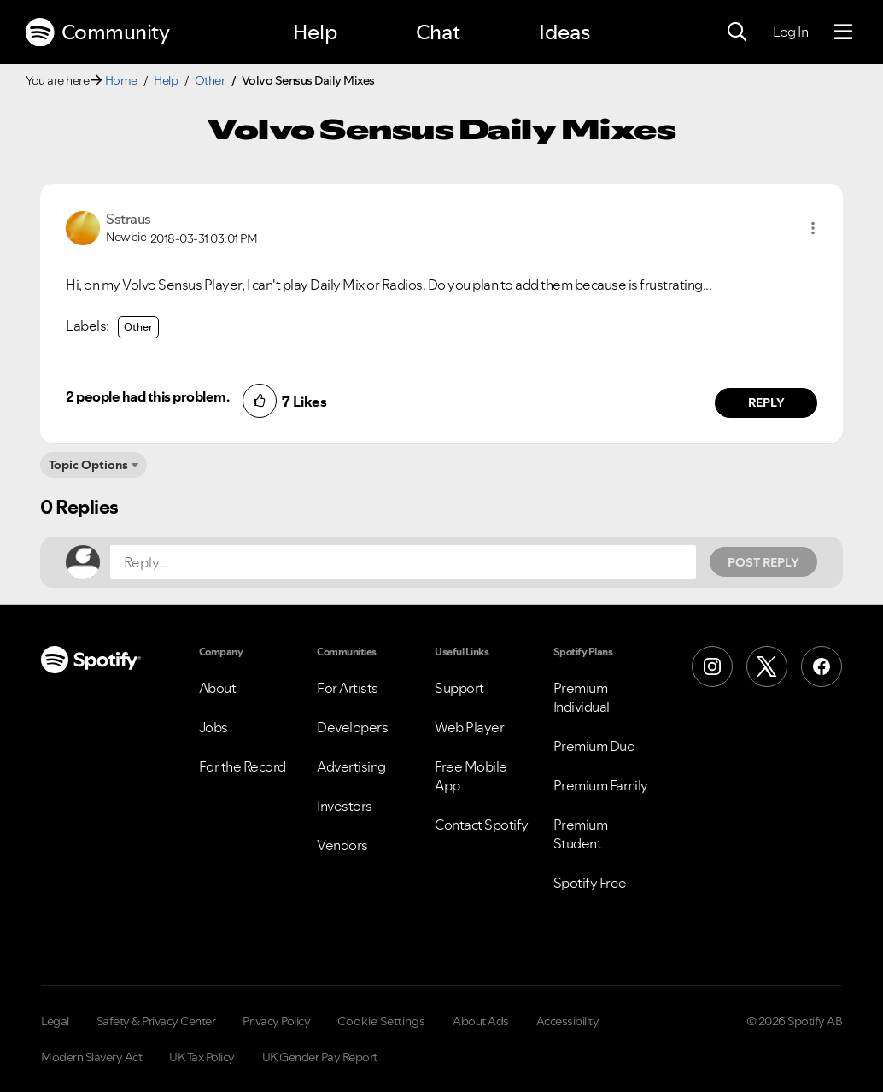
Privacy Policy (276, 1021)
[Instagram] (712, 666)
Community (97, 32)
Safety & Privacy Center (156, 1021)
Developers (352, 727)
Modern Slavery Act (91, 1057)
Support (459, 687)
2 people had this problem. (147, 396)
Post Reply (763, 562)
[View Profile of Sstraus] (128, 218)
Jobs (213, 727)
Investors (344, 805)
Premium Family (600, 785)
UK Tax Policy (202, 1057)
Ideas (564, 32)
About (218, 687)
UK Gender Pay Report (319, 1057)
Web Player (469, 727)
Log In (790, 31)
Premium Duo (594, 746)
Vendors (342, 845)
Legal (55, 1021)
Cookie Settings (381, 1021)
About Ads (481, 1021)
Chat (438, 32)
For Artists (347, 687)
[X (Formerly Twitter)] (766, 666)
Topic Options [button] (88, 464)
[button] (813, 228)
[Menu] (843, 32)
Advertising (351, 766)
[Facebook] (821, 666)
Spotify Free (590, 882)
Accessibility (567, 1021)
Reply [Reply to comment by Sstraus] (766, 402)
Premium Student (580, 834)
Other (210, 80)
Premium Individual (581, 697)
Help (315, 32)
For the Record (242, 766)
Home (121, 80)
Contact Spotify (482, 824)
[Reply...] (403, 562)
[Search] (736, 32)
